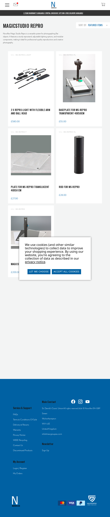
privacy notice (35, 262)
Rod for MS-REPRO (69, 187)
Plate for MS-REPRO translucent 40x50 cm (30, 188)
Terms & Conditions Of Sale (25, 420)
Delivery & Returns (21, 425)
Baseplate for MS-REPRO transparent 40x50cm (73, 111)
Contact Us (18, 445)
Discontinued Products (22, 450)
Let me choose (39, 271)
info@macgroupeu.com (52, 434)
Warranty (17, 430)
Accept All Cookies (66, 271)
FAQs (15, 414)
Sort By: (82, 25)
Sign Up (45, 450)
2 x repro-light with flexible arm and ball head (30, 111)
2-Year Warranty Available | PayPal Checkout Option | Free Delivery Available (53, 13)
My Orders (17, 473)
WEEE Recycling (20, 440)
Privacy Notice (19, 435)
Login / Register (20, 468)
